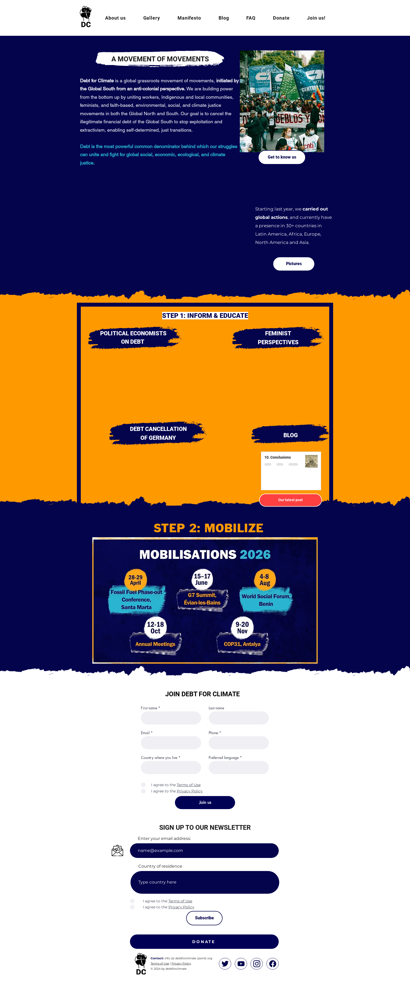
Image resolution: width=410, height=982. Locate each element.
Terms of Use (160, 963)
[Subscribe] (204, 918)
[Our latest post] (290, 500)
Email (145, 733)
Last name (216, 708)
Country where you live (159, 757)
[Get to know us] (282, 157)
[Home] (225, 963)
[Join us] (205, 802)
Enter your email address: (164, 839)
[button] (115, 18)
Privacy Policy (181, 963)
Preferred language (224, 757)
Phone (213, 733)
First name (149, 708)
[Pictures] (294, 264)
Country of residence (160, 866)
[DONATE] (204, 941)
